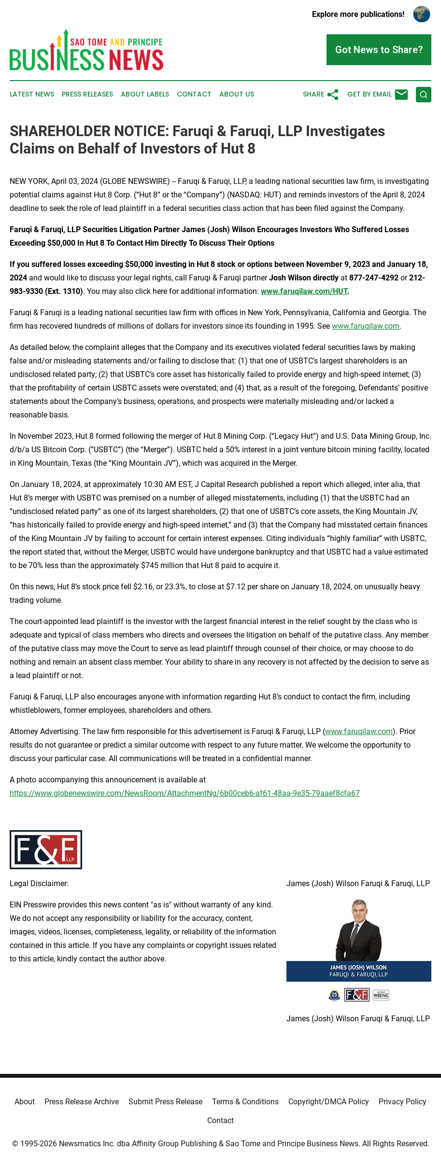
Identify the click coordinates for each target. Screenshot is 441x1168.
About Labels (145, 94)
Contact (194, 94)
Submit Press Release (165, 1101)
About (24, 1101)
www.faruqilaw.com (365, 326)
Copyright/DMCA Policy (328, 1101)
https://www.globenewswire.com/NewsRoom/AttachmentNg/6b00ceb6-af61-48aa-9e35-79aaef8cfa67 (185, 793)
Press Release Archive (81, 1101)
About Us (236, 94)
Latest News (32, 94)
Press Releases (87, 94)
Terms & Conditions (245, 1101)
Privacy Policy (403, 1101)
